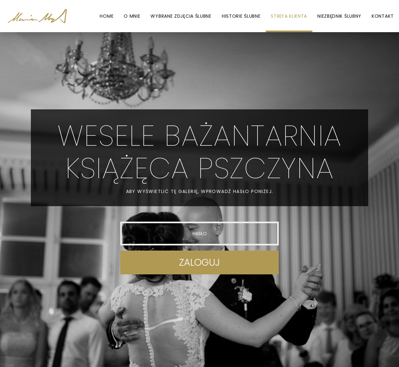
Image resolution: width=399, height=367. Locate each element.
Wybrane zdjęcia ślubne (180, 16)
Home (106, 16)
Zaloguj (199, 262)
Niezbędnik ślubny (339, 16)
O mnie (132, 16)
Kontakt (383, 16)
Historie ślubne (241, 16)
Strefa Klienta (289, 16)
